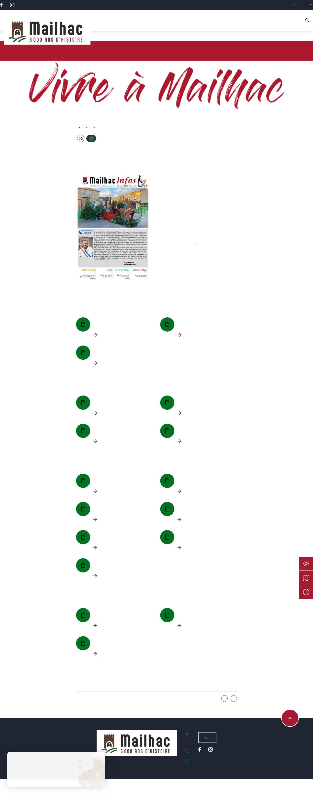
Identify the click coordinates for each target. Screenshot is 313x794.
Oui (224, 698)
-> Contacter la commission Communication (196, 241)
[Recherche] (307, 20)
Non (234, 698)
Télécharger (96, 335)
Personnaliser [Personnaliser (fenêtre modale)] (89, 769)
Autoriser (91, 138)
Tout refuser (56, 769)
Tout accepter (23, 769)
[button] (80, 138)
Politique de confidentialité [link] (56, 781)
